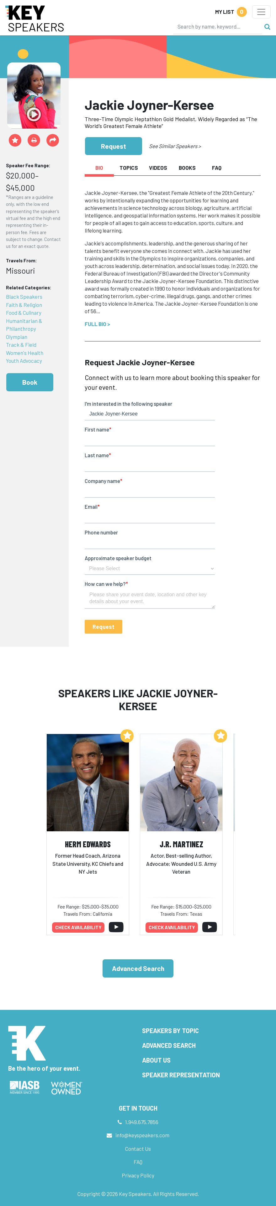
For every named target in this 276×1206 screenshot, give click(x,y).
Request (113, 146)
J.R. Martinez (181, 844)
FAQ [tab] (216, 167)
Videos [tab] (158, 167)
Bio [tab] (99, 167)
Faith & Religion (24, 305)
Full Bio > (97, 324)
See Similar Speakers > (175, 146)
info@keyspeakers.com (142, 1135)
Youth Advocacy (24, 360)
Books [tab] (187, 167)
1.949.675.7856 (141, 1122)
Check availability (78, 927)
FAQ (138, 1162)
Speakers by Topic (170, 1030)
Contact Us (138, 1148)
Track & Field (21, 344)
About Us (156, 1060)
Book (29, 382)
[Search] (217, 26)
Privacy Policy (138, 1175)
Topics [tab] (128, 167)
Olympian (16, 337)
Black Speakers (24, 296)
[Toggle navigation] (261, 12)
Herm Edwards (88, 844)
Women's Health (24, 353)
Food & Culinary (23, 312)
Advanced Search (138, 968)
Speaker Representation (181, 1075)
